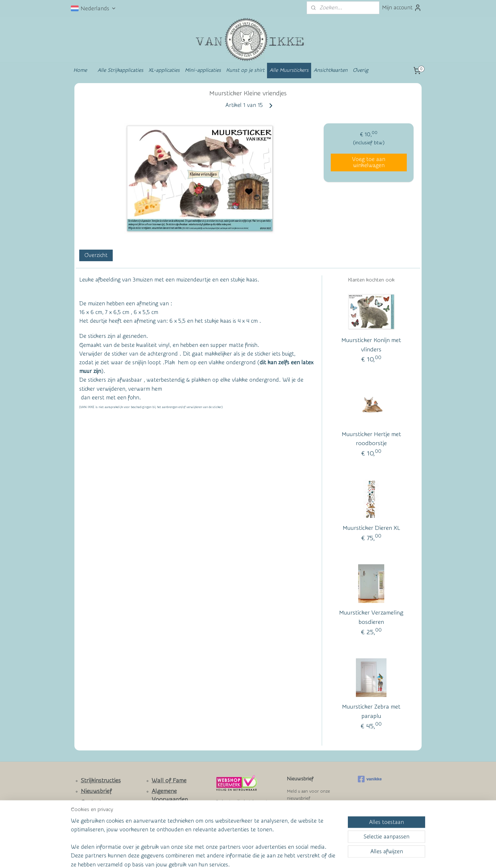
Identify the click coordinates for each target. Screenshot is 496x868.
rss (235, 856)
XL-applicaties (164, 70)
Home (80, 70)
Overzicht (96, 255)
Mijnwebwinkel (311, 856)
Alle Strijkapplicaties (120, 70)
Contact (91, 802)
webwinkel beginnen (258, 856)
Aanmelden (306, 815)
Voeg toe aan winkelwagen (368, 162)
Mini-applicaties (203, 70)
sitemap (222, 856)
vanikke (370, 779)
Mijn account (402, 8)
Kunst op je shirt (245, 70)
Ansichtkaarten (331, 70)
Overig (360, 70)
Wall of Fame (169, 780)
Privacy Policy (164, 820)
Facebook (93, 821)
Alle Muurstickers (289, 70)
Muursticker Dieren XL (371, 528)
